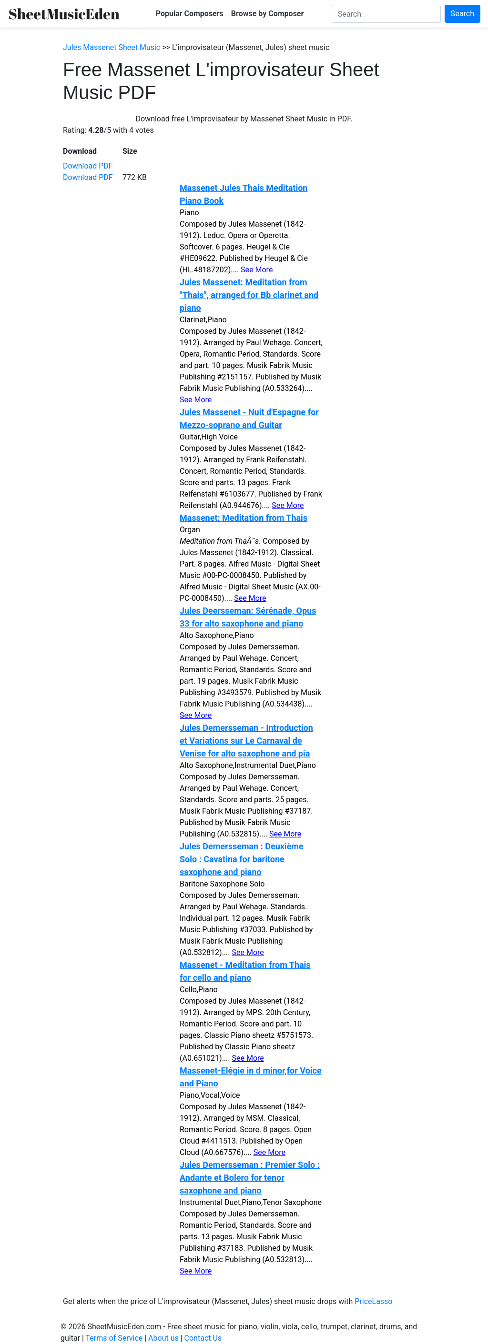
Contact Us (203, 1338)
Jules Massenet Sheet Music (111, 47)
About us (163, 1338)
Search (462, 13)
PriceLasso (373, 1301)
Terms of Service (114, 1338)
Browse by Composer (267, 13)
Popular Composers (190, 13)
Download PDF (88, 165)
